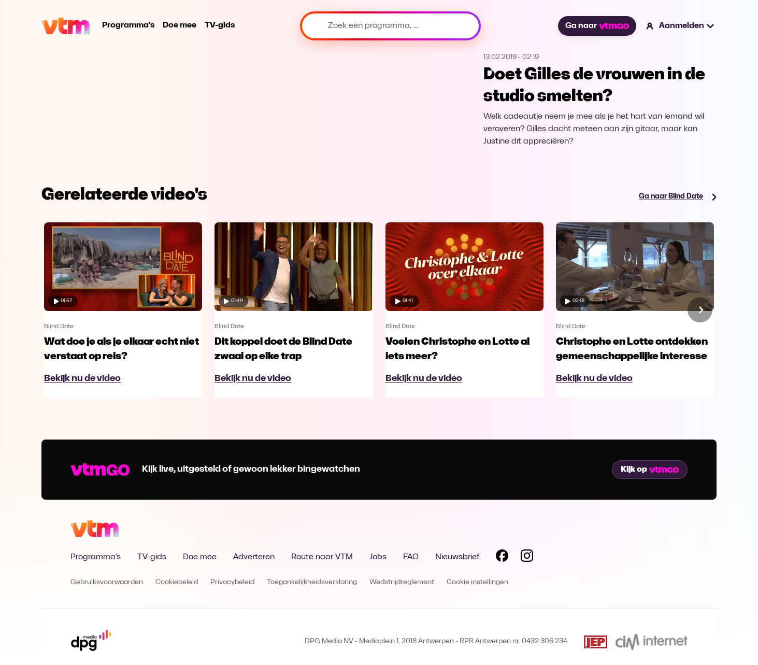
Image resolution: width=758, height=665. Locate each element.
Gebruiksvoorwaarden (106, 582)
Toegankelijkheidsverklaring (312, 582)
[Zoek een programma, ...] (390, 25)
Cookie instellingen (477, 582)
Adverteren (254, 557)
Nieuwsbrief (457, 557)
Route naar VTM (322, 557)
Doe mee (179, 25)
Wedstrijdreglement (401, 582)
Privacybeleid (232, 582)
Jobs (378, 557)
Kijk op (650, 469)
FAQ (411, 557)
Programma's (128, 25)
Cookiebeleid (176, 582)
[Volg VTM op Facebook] (502, 557)
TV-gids (220, 25)
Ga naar (596, 26)
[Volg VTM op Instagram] (527, 557)
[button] (681, 26)
